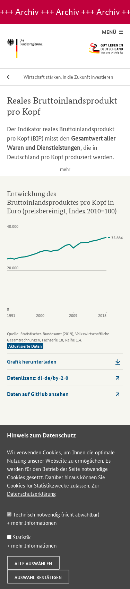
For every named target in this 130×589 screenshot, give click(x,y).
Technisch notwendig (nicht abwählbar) (53, 514)
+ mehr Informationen (32, 522)
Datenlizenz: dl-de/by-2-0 (63, 378)
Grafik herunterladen (63, 361)
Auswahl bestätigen (38, 577)
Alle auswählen (33, 563)
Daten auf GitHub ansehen (63, 394)
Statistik (19, 537)
